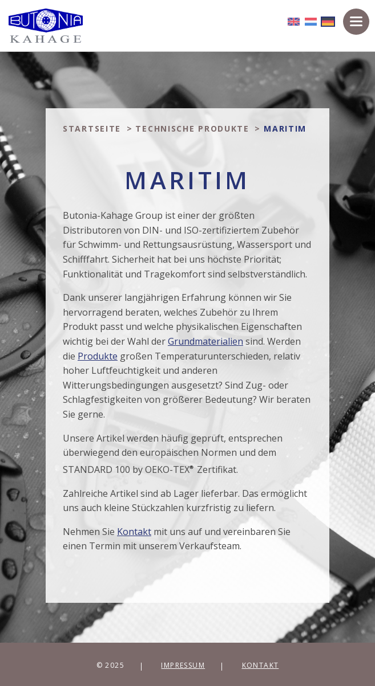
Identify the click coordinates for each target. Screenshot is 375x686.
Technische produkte (192, 128)
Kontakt (260, 665)
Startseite (92, 128)
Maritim (285, 128)
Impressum (183, 665)
